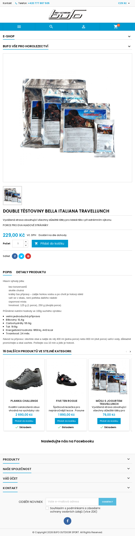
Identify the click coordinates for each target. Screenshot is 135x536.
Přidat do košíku (49, 243)
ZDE (93, 512)
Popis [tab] (7, 272)
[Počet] (18, 243)
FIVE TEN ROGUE (66, 401)
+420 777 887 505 (39, 3)
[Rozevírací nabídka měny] (124, 3)
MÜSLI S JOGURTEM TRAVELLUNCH (109, 402)
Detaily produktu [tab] (31, 272)
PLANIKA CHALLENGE (24, 401)
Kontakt (7, 3)
